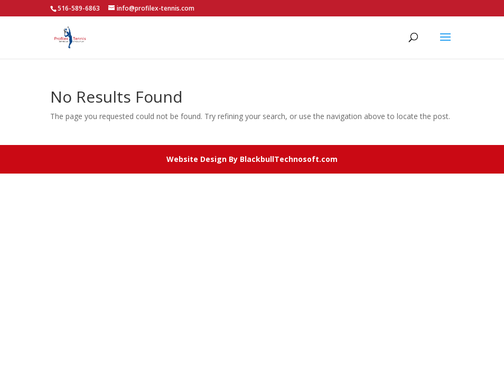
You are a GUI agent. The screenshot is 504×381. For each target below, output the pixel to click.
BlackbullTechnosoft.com (289, 159)
